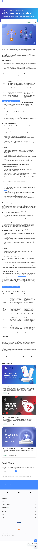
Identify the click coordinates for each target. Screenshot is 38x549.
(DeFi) (11, 105)
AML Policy (12, 535)
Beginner (29, 22)
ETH (21, 279)
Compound (5, 189)
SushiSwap (6, 197)
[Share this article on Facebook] (6, 357)
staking (11, 50)
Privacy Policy (29, 476)
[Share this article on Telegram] (14, 357)
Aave (4, 187)
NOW (28, 279)
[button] (36, 1)
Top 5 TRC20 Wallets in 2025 (11, 417)
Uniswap (5, 184)
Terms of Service (4, 535)
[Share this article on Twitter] (23, 357)
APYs (20, 176)
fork (9, 197)
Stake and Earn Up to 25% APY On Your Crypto (11, 101)
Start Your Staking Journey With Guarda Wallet (11, 286)
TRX (24, 279)
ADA (23, 279)
